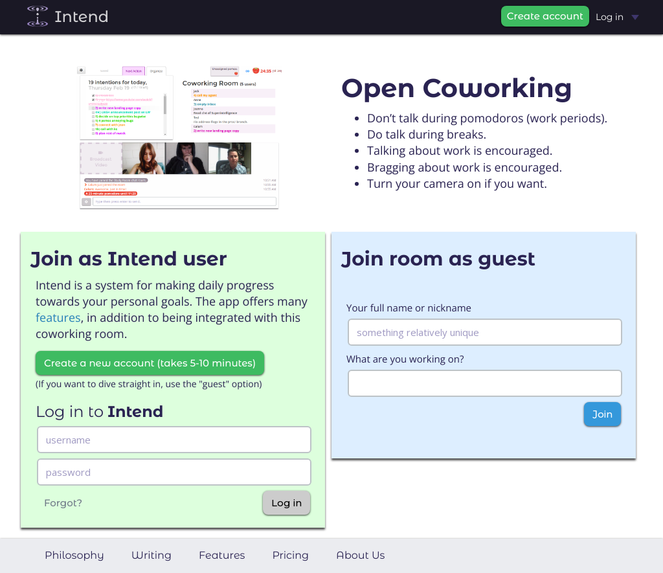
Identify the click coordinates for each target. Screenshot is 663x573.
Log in (617, 17)
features (58, 318)
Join (602, 414)
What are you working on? (405, 359)
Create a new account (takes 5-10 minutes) (150, 363)
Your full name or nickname (408, 308)
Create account (545, 16)
